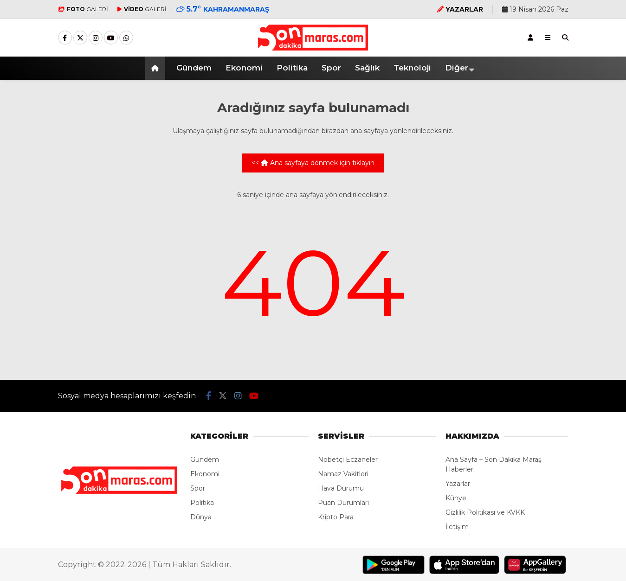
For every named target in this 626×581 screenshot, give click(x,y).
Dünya (201, 517)
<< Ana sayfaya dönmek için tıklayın (313, 163)
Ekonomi (244, 67)
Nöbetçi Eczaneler (348, 459)
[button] (156, 68)
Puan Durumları (343, 502)
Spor (331, 67)
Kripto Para (336, 517)
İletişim (457, 527)
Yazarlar (457, 483)
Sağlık (367, 67)
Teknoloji (412, 67)
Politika (292, 67)
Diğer (456, 67)
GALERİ (83, 9)
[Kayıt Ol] (530, 37)
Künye (455, 498)
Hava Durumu (341, 488)
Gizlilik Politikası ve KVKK (485, 512)
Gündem (194, 67)
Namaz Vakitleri (343, 474)
